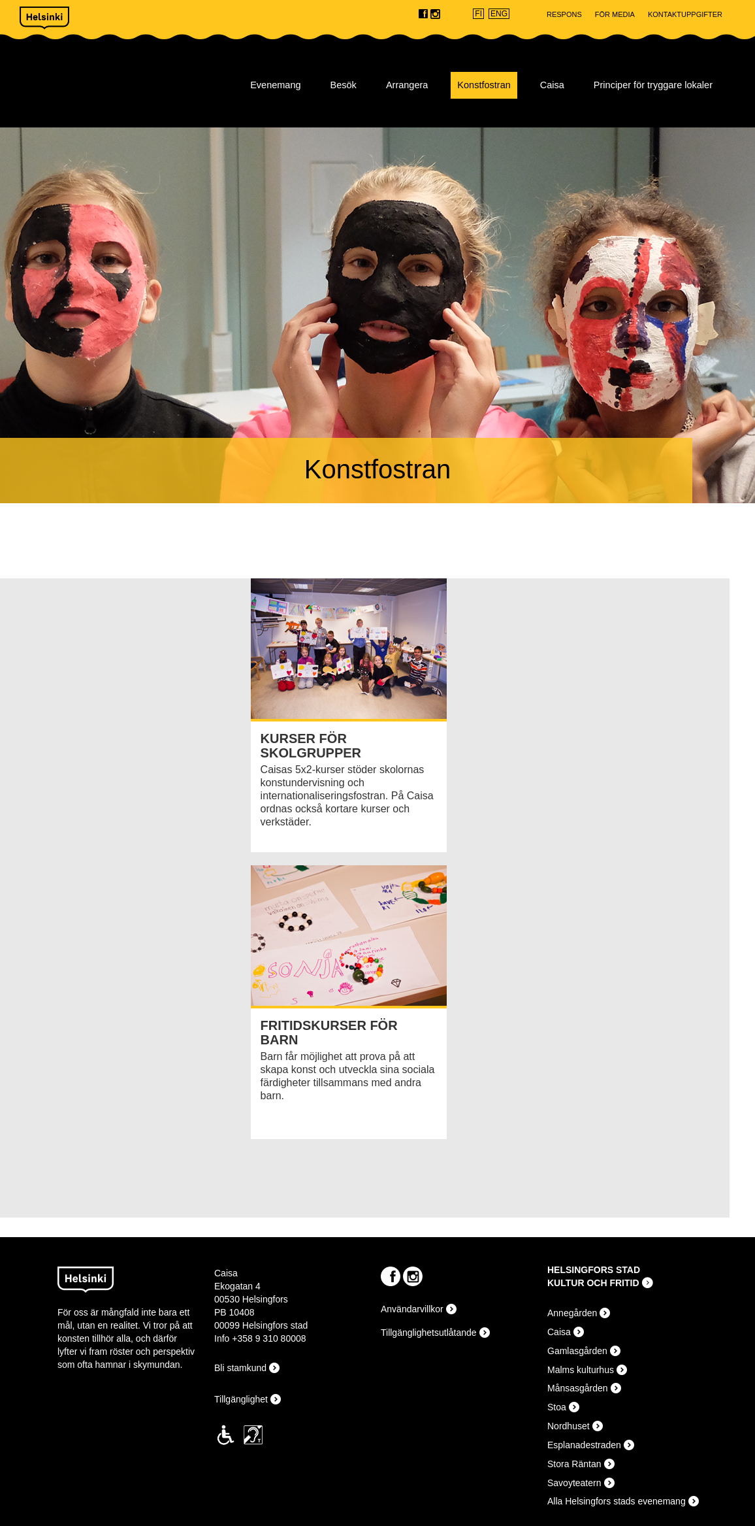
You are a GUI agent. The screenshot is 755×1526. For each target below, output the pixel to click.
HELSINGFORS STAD (593, 1270)
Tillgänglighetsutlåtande (429, 1332)
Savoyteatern (574, 1483)
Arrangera (407, 85)
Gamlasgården (577, 1351)
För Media (615, 14)
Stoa (556, 1407)
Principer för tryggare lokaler (653, 85)
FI (478, 13)
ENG (498, 13)
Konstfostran (483, 85)
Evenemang (275, 85)
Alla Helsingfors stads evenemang (616, 1501)
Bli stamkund (240, 1368)
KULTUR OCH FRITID (593, 1283)
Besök (343, 85)
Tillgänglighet (241, 1399)
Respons (564, 14)
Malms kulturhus (580, 1370)
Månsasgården (577, 1388)
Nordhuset (568, 1426)
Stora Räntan (574, 1464)
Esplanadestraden (584, 1445)
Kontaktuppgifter (685, 14)
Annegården (572, 1313)
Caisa (109, 78)
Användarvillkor (412, 1309)
